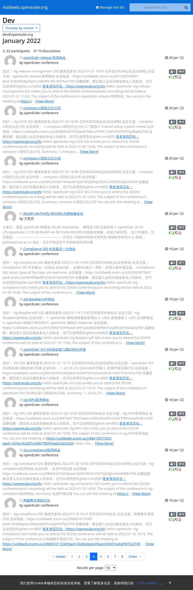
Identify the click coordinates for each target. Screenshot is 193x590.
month (20, 28)
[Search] (186, 7)
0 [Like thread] (172, 76)
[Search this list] (156, 7)
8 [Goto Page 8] (122, 556)
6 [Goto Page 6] (108, 556)
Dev (9, 20)
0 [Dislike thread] (178, 76)
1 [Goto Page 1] (72, 556)
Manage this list (110, 7)
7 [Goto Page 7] (115, 556)
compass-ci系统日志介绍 (40, 108)
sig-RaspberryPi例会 (37, 299)
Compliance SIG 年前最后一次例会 (48, 248)
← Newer (59, 556)
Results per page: (90, 567)
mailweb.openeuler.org (25, 7)
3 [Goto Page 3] (87, 556)
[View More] (44, 101)
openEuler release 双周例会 (43, 57)
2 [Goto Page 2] (79, 556)
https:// (26, 101)
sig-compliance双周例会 (40, 450)
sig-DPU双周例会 (34, 399)
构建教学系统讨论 (35, 500)
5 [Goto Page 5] (101, 556)
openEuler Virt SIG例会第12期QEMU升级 (53, 349)
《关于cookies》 (148, 583)
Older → (135, 556)
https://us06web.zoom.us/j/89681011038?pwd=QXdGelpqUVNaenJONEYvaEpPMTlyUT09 (71, 544)
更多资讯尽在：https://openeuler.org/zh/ (73, 86)
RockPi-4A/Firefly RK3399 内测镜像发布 (51, 213)
